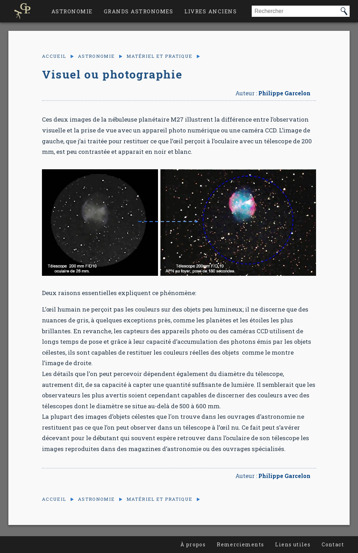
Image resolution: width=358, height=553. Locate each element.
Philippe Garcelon (284, 93)
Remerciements (240, 544)
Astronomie (72, 11)
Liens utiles (292, 544)
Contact (333, 544)
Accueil (54, 56)
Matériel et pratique (159, 56)
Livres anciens (210, 11)
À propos (193, 544)
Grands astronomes (138, 11)
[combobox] (295, 11)
